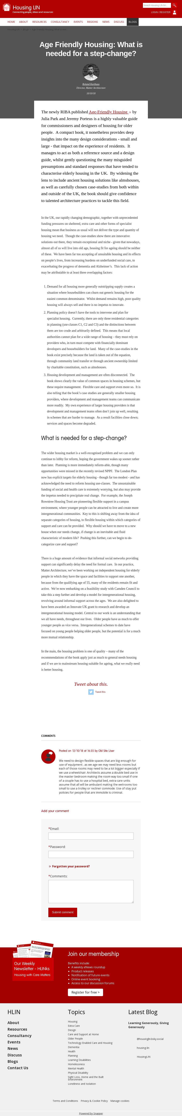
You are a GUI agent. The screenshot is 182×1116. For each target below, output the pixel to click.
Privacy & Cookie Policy (94, 1100)
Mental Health (76, 1068)
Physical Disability (78, 1072)
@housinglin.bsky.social (146, 1039)
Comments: (58, 876)
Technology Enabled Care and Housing (90, 1043)
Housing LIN (13, 29)
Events (78, 21)
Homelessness (76, 1064)
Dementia (73, 1047)
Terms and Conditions (65, 1100)
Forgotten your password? (71, 866)
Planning (73, 1055)
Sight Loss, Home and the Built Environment (86, 1078)
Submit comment (62, 912)
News (105, 21)
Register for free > (85, 992)
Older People (75, 1038)
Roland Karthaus (91, 84)
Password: (57, 847)
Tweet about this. (91, 684)
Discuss (119, 21)
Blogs (133, 21)
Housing (72, 1021)
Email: (53, 828)
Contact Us (17, 1067)
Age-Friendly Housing (110, 112)
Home (11, 21)
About (23, 21)
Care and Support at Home (83, 1034)
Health (71, 1051)
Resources (39, 21)
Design (72, 1030)
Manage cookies (119, 1100)
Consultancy (60, 21)
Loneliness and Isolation (82, 1083)
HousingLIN (139, 1057)
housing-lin (138, 1048)
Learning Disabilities (79, 1060)
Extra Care (74, 1025)
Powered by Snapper (91, 1113)
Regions (92, 21)
